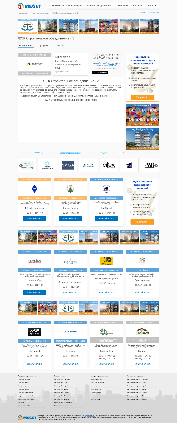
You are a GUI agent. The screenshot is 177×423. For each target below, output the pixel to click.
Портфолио (43, 45)
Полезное (151, 6)
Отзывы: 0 (59, 45)
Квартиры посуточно (98, 382)
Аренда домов (96, 386)
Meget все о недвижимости (27, 417)
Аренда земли (96, 392)
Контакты (21, 402)
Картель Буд (38, 153)
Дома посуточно (96, 389)
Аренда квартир (96, 379)
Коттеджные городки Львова (137, 399)
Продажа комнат (24, 382)
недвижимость (112, 68)
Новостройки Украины (62, 379)
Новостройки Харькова (62, 396)
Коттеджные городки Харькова (138, 396)
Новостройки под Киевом (63, 386)
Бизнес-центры (96, 399)
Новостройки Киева (61, 382)
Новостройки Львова (61, 399)
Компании (123, 6)
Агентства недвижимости (27, 399)
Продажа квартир (24, 379)
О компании (25, 45)
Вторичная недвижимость (100, 6)
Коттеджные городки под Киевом (138, 386)
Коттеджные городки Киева (136, 382)
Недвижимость (23, 13)
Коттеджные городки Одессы (137, 392)
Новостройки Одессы (61, 392)
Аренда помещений (97, 396)
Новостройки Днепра (61, 389)
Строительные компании (40, 13)
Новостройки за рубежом (63, 402)
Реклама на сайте (24, 406)
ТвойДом (103, 153)
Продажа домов (23, 386)
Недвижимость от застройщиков (66, 6)
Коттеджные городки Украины (137, 379)
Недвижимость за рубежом (27, 396)
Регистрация (154, 13)
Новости (137, 6)
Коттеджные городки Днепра (137, 389)
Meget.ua (112, 65)
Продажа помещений (25, 392)
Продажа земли (23, 389)
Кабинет (142, 13)
